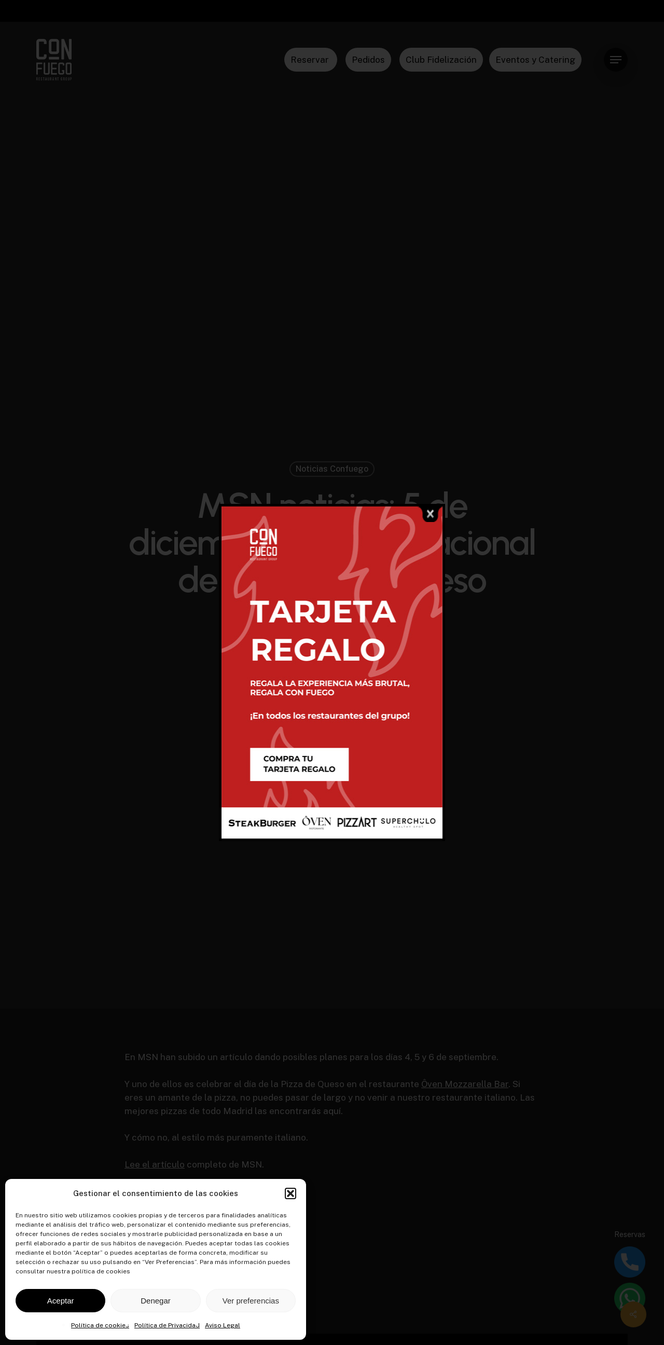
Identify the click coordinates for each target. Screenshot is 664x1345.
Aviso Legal (222, 1325)
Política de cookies (100, 1325)
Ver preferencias (251, 1300)
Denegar (156, 1300)
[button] (290, 1193)
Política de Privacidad (167, 1325)
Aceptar (60, 1300)
